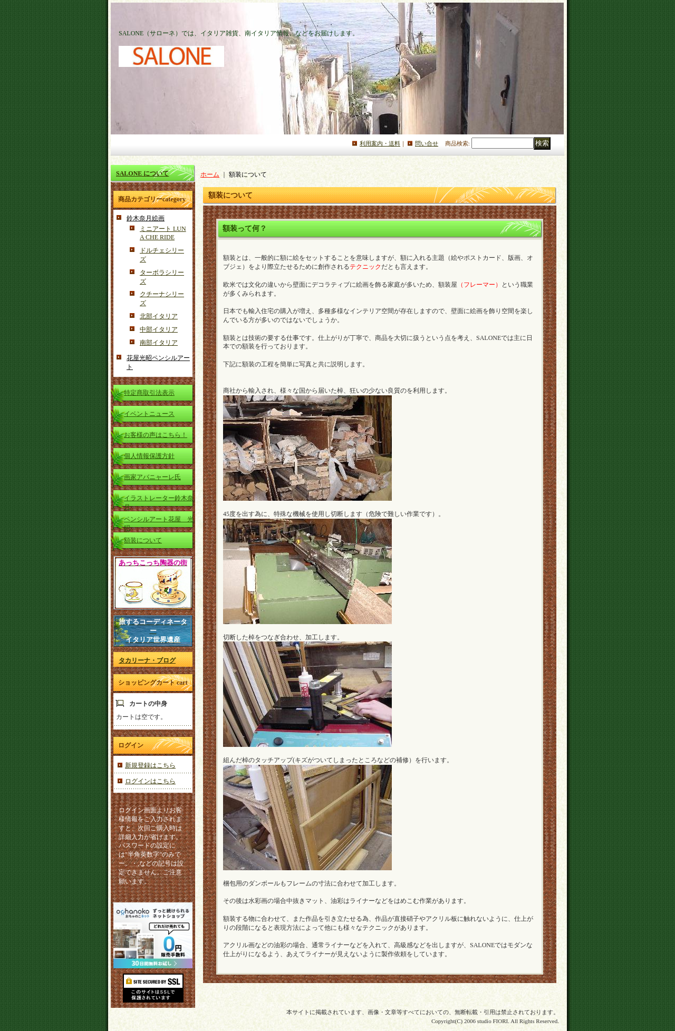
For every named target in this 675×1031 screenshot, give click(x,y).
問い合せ (426, 143)
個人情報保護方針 (149, 456)
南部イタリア (159, 342)
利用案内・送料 (380, 143)
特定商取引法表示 (149, 392)
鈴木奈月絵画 (146, 218)
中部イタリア (159, 329)
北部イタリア (159, 316)
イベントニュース (149, 413)
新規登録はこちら (150, 765)
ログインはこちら (150, 781)
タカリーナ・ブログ (147, 660)
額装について (143, 540)
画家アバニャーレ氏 (152, 477)
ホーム (209, 174)
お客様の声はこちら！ (155, 435)
